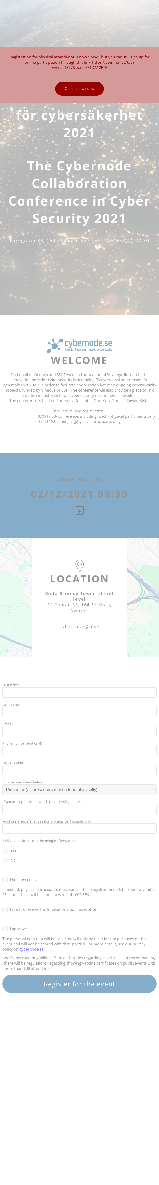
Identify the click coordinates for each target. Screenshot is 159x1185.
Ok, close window (79, 89)
